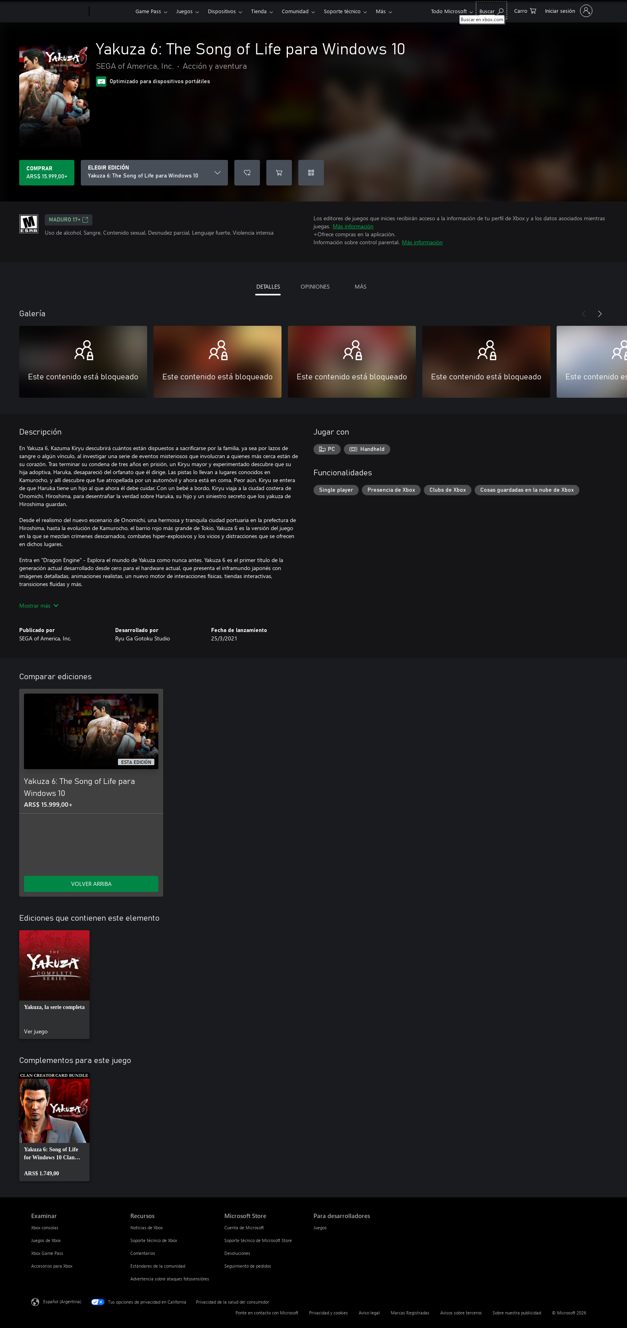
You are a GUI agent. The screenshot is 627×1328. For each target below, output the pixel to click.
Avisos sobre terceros (461, 1312)
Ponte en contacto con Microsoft (267, 1312)
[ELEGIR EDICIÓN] (154, 172)
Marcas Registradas (410, 1312)
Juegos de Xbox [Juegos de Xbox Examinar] (46, 1240)
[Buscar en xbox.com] (491, 10)
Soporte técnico (342, 11)
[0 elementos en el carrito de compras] (525, 10)
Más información (353, 226)
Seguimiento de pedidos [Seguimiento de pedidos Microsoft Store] (247, 1265)
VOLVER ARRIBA (91, 883)
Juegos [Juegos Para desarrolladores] (320, 1227)
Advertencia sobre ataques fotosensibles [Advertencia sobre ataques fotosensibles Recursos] (169, 1278)
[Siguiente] (600, 313)
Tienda (259, 11)
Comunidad (295, 11)
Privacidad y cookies (328, 1312)
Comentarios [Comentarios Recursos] (142, 1253)
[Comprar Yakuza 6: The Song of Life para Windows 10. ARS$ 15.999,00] (46, 172)
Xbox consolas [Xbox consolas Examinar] (44, 1227)
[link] (54, 984)
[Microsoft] (58, 11)
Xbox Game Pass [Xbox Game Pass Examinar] (47, 1253)
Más (381, 11)
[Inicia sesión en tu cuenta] (568, 10)
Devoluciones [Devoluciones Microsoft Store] (237, 1253)
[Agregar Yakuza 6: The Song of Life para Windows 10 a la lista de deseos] (247, 172)
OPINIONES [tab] (315, 286)
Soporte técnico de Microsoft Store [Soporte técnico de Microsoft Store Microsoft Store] (258, 1240)
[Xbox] (111, 11)
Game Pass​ (148, 11)
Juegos (184, 11)
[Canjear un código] (311, 172)
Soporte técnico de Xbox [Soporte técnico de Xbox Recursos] (153, 1240)
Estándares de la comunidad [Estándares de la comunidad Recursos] (157, 1265)
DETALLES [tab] (268, 286)
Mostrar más (38, 605)
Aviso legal (369, 1312)
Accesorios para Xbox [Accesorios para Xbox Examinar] (51, 1265)
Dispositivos (222, 11)
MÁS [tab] (360, 286)
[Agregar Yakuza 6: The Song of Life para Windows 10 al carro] (279, 172)
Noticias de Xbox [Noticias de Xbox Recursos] (146, 1227)
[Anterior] (584, 313)
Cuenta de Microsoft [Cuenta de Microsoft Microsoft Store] (244, 1227)
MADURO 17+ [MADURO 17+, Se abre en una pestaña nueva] (68, 220)
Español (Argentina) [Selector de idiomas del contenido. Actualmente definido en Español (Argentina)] (62, 1301)
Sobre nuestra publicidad (517, 1312)
